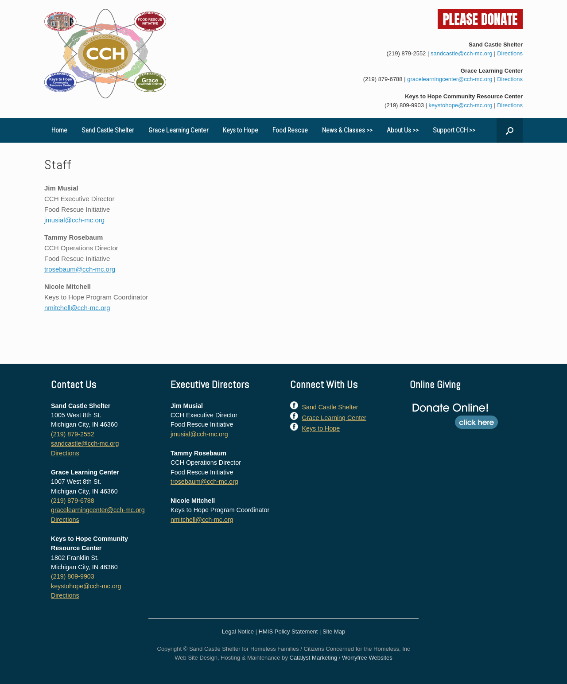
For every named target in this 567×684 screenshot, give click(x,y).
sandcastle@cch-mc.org (462, 53)
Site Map (333, 631)
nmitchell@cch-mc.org (77, 307)
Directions (510, 53)
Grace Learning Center (178, 130)
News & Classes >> (347, 130)
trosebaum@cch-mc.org (79, 269)
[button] (510, 130)
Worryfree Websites (367, 657)
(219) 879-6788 (383, 79)
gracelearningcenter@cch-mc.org (449, 79)
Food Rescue (290, 130)
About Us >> (403, 130)
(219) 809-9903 (404, 105)
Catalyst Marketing (314, 657)
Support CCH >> (454, 130)
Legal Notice (238, 631)
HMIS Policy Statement (288, 631)
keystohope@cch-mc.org (461, 105)
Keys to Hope (240, 130)
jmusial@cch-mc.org (74, 220)
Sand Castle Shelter (108, 130)
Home (59, 130)
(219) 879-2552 (406, 53)
